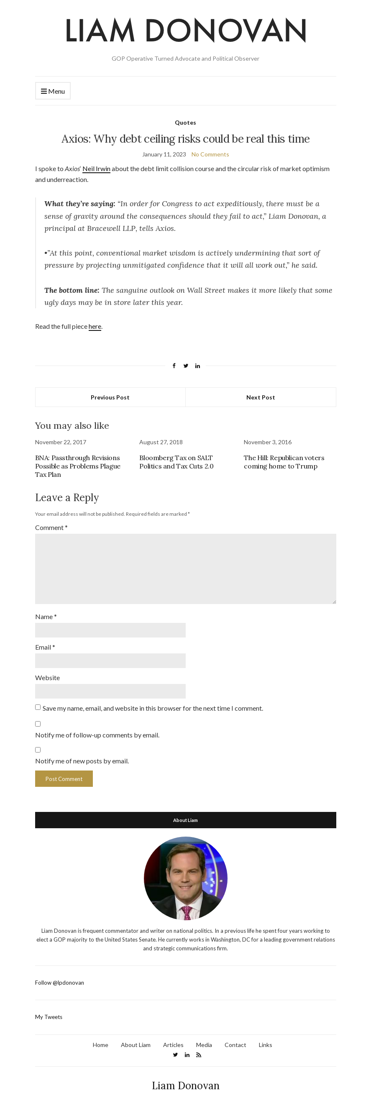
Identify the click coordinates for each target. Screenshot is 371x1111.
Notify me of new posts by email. (82, 761)
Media (204, 1044)
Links (265, 1044)
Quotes (185, 122)
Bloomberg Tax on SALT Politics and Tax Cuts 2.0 (176, 461)
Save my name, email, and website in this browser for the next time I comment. (153, 708)
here (95, 326)
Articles (173, 1044)
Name (46, 616)
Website (47, 677)
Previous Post (110, 397)
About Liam (136, 1044)
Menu (53, 91)
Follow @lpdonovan (59, 982)
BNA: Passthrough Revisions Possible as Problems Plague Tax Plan (77, 466)
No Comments (210, 154)
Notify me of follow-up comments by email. (97, 735)
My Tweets (48, 1017)
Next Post (260, 397)
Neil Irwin (96, 168)
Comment (51, 527)
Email (45, 647)
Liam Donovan (186, 1085)
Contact (235, 1044)
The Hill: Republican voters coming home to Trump (284, 461)
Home (100, 1044)
